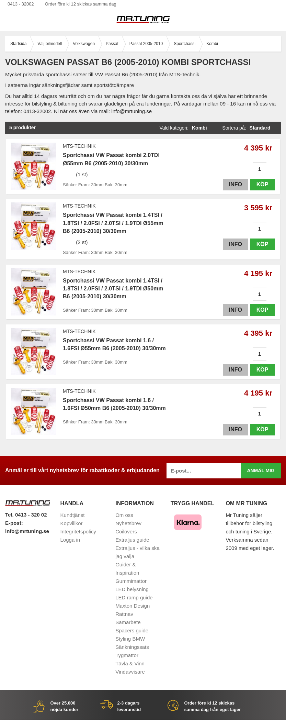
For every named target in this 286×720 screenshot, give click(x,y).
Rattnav (124, 614)
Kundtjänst (72, 515)
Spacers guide (131, 630)
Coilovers (126, 531)
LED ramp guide (133, 597)
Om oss (124, 515)
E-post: (14, 523)
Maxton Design (132, 606)
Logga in (70, 540)
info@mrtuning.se (27, 531)
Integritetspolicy (78, 531)
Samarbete (127, 622)
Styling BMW (130, 639)
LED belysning (132, 589)
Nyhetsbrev (128, 523)
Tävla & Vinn (130, 663)
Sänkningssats (132, 647)
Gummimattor (131, 581)
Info (235, 184)
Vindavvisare (130, 672)
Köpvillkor (71, 523)
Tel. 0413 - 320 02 (26, 515)
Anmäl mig (261, 470)
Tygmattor (126, 655)
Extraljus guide (132, 540)
